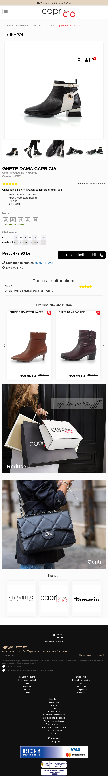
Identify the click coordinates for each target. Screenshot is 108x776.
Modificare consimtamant (54, 715)
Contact (54, 708)
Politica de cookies (54, 730)
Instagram (54, 741)
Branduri (27, 686)
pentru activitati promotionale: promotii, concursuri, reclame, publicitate (30, 670)
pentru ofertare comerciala (15, 666)
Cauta (54, 705)
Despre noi (81, 677)
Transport (81, 693)
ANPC (54, 734)
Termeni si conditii (54, 724)
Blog (81, 683)
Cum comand (81, 686)
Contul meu (54, 699)
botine (52, 25)
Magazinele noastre (81, 680)
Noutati (27, 689)
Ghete (42, 25)
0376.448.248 (43, 262)
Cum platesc (81, 689)
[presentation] (4, 346)
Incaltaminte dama (26, 25)
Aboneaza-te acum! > (91, 655)
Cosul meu (54, 702)
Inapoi (14, 35)
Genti (27, 683)
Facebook (54, 738)
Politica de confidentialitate (54, 727)
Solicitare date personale (54, 718)
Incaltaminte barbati (27, 680)
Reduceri (27, 693)
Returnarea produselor (54, 721)
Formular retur (54, 711)
